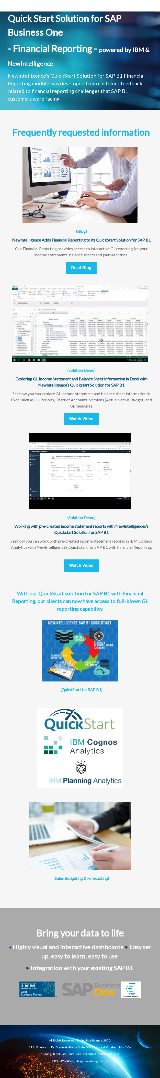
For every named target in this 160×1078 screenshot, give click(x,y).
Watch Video (81, 419)
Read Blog (81, 268)
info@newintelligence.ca (91, 1061)
